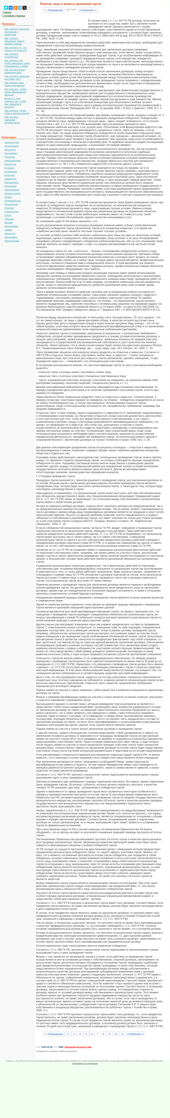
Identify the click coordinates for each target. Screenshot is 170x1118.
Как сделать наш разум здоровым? (14, 84)
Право (8, 197)
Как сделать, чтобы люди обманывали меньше (15, 92)
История (9, 167)
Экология (9, 233)
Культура (9, 175)
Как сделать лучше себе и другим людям (16, 112)
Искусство (10, 164)
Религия (9, 208)
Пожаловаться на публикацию (85, 1063)
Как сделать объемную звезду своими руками (14, 41)
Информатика (12, 160)
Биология (9, 149)
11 (122, 1033)
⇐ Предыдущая (54, 10)
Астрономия (11, 146)
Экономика (10, 237)
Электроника (11, 240)
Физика (8, 222)
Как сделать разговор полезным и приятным (16, 32)
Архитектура (11, 142)
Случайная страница (13, 15)
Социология (11, 211)
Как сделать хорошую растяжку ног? (17, 77)
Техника (9, 218)
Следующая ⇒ (88, 10)
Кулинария (10, 171)
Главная (6, 12)
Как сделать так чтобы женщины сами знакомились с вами (17, 63)
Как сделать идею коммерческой (14, 71)
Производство (12, 200)
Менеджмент (11, 189)
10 (116, 1033)
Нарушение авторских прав (77, 1047)
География (10, 153)
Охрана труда (12, 193)
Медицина (10, 186)
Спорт (7, 215)
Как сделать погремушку (11, 55)
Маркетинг (10, 178)
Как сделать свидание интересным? (12, 120)
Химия (8, 229)
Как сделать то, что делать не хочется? (15, 49)
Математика (11, 182)
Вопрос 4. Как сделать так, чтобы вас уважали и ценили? (15, 102)
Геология (9, 156)
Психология (11, 204)
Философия (11, 226)
